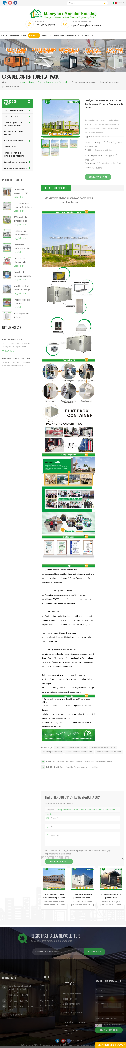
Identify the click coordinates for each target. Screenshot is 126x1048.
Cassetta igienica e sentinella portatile (13, 124)
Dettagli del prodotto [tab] (56, 188)
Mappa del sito (47, 1033)
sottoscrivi (41, 951)
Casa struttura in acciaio (15, 162)
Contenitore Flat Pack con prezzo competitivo (79, 771)
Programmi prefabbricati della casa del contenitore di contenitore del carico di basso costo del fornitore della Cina (22, 255)
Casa (4, 35)
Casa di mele (10, 146)
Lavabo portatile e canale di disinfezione (14, 154)
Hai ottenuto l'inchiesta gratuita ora (108, 1046)
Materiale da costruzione (15, 168)
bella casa (60, 753)
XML (42, 1038)
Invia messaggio (59, 917)
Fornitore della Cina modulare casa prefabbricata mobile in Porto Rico (82, 765)
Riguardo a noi (18, 35)
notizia (43, 1022)
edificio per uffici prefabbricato (79, 758)
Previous (117, 859)
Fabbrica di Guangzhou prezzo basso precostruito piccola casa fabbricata (111, 896)
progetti (46, 35)
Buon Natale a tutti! (12, 352)
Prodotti (34, 35)
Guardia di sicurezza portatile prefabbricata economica (22, 283)
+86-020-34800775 (45, 25)
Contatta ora (98, 183)
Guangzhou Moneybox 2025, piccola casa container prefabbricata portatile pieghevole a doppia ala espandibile (23, 200)
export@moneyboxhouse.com (86, 25)
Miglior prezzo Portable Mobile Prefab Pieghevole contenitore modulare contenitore (22, 241)
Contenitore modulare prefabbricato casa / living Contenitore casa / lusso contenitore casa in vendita (82, 896)
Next (123, 859)
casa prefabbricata (13, 116)
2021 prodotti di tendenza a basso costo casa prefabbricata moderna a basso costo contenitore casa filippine (22, 228)
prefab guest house (77, 753)
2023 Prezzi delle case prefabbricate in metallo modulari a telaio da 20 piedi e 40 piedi (23, 214)
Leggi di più (20, 205)
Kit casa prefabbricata (52, 758)
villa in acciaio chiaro (14, 140)
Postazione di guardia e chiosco (15, 133)
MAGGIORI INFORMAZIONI (66, 35)
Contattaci (88, 35)
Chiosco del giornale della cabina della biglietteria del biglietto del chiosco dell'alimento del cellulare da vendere (23, 269)
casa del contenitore (14, 110)
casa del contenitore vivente (103, 753)
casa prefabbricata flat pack (109, 758)
